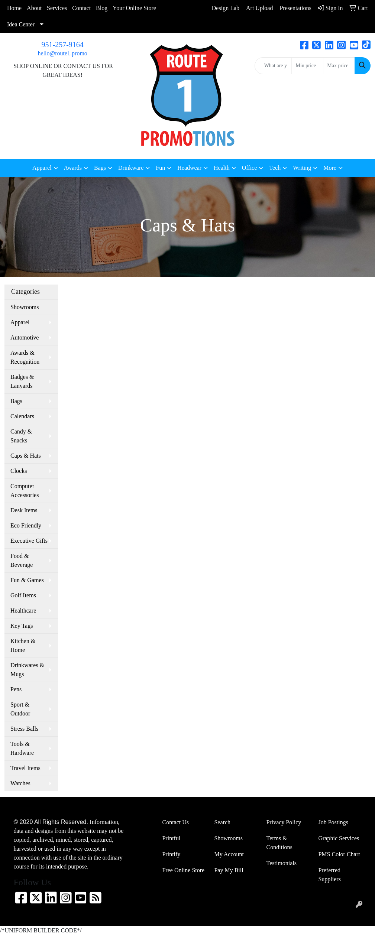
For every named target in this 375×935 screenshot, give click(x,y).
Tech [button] (275, 168)
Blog (101, 8)
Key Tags (21, 626)
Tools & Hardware (22, 748)
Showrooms (24, 307)
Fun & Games (27, 580)
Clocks (18, 471)
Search (222, 822)
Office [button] (249, 168)
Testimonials (281, 863)
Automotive (24, 337)
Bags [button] (100, 168)
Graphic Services (338, 838)
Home (14, 8)
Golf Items (23, 595)
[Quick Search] (273, 65)
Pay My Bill (228, 870)
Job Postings (333, 822)
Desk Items (23, 510)
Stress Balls (24, 728)
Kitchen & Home (22, 645)
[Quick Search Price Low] (307, 65)
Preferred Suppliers (329, 874)
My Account (229, 854)
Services (57, 8)
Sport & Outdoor (20, 709)
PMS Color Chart (339, 854)
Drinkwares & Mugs (27, 669)
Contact (81, 8)
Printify (171, 854)
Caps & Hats (25, 455)
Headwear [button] (189, 168)
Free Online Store (183, 870)
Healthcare (23, 610)
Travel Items (25, 768)
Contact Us (175, 822)
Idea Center (21, 24)
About (34, 8)
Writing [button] (302, 168)
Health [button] (222, 168)
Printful (171, 838)
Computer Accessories (24, 490)
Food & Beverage (21, 560)
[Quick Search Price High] (339, 65)
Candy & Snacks (21, 436)
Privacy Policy (283, 822)
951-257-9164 (63, 44)
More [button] (329, 168)
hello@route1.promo (62, 53)
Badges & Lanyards (22, 381)
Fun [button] (160, 168)
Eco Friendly (25, 525)
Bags (16, 401)
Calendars (22, 416)
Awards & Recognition (24, 357)
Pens (16, 689)
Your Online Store (134, 8)
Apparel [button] (42, 168)
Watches (20, 783)
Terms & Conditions (279, 842)
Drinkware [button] (130, 168)
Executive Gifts (29, 541)
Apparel (20, 322)
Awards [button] (73, 168)
